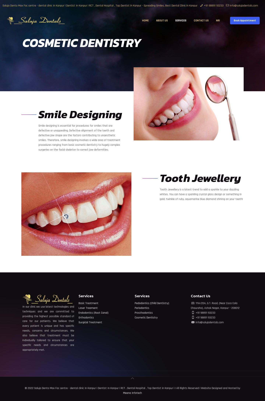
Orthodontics (86, 318)
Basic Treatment (88, 303)
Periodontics (142, 308)
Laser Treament (88, 308)
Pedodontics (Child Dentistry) (152, 303)
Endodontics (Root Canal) (93, 313)
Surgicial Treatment (90, 322)
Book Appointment (245, 20)
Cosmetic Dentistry (146, 318)
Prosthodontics (144, 313)
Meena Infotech (132, 393)
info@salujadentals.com (244, 6)
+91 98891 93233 (214, 6)
